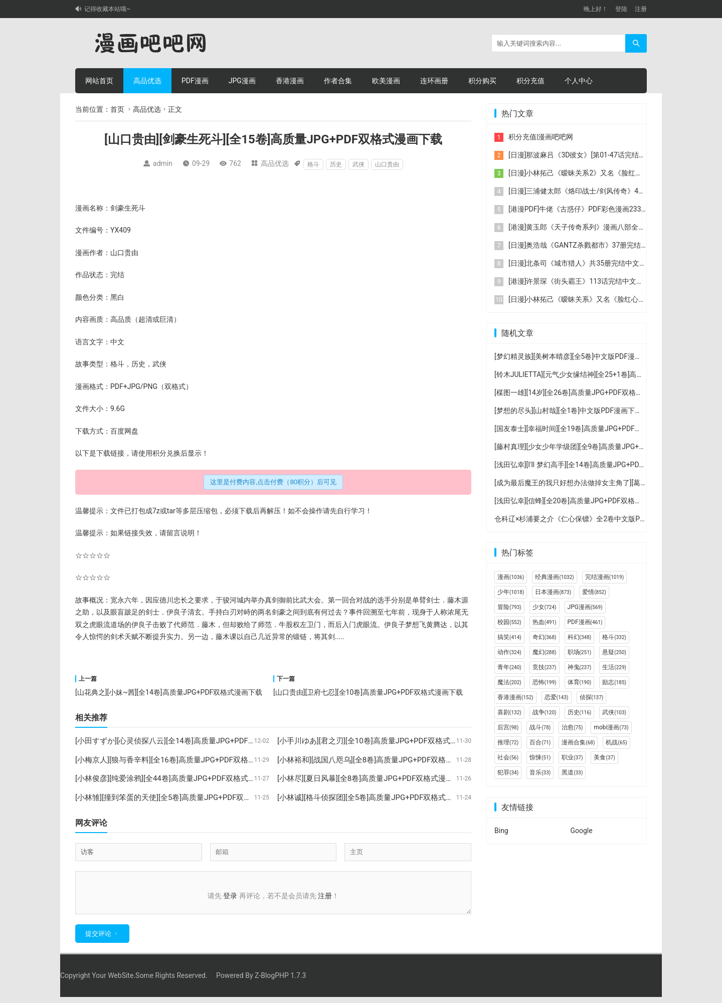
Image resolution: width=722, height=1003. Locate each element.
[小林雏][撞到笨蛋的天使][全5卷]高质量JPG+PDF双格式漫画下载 (182, 797)
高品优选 (147, 81)
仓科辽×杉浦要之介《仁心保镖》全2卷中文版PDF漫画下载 (585, 519)
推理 (507, 742)
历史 (336, 164)
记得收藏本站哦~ (107, 9)
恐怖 (544, 682)
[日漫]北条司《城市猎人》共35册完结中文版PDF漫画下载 (597, 263)
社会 (507, 757)
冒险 (509, 607)
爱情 (594, 591)
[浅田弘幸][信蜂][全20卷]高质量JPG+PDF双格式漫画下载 (582, 501)
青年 (509, 667)
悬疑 (614, 652)
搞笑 (509, 637)
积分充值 (530, 81)
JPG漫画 (242, 81)
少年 (510, 591)
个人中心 (579, 81)
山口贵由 (387, 164)
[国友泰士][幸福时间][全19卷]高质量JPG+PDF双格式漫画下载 (589, 429)
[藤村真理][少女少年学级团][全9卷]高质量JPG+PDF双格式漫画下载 (597, 447)
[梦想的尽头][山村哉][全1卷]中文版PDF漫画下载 (568, 411)
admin (162, 163)
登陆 (621, 9)
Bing (501, 831)
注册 (641, 9)
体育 (580, 682)
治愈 (572, 727)
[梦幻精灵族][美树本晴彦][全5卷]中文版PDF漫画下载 (575, 356)
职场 (580, 652)
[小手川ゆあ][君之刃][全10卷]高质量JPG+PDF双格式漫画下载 (378, 740)
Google (582, 831)
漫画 (510, 576)
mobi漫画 (611, 727)
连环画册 (434, 81)
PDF (116, 386)
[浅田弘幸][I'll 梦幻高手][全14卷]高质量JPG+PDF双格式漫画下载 (593, 465)
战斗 (540, 727)
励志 (614, 682)
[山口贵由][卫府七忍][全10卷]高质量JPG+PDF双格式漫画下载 (368, 692)
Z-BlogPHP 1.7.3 (280, 981)
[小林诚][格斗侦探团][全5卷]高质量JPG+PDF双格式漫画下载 (376, 797)
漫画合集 (578, 742)
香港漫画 (290, 81)
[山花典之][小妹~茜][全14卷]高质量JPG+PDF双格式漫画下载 (168, 692)
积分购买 (482, 81)
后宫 (507, 727)
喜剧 (509, 712)
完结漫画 (604, 576)
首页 (117, 109)
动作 (509, 652)
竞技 (544, 667)
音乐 (540, 772)
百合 (540, 742)
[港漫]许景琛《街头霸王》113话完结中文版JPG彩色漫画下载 (603, 281)
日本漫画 (553, 591)
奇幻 (544, 637)
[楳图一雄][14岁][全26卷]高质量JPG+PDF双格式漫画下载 (582, 392)
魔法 (509, 682)
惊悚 (540, 757)
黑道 (572, 772)
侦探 (592, 697)
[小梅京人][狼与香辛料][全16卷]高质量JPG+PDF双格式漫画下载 (180, 759)
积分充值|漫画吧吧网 (540, 137)
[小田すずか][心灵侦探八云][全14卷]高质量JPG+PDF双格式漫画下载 (188, 740)
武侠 (358, 164)
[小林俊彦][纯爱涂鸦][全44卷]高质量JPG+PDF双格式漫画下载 (176, 778)
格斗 (313, 164)
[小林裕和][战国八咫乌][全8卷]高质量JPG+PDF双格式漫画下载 (380, 759)
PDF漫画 (195, 81)
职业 (572, 757)
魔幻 (544, 652)
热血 (544, 622)
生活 (614, 667)
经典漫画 (554, 576)
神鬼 (580, 667)
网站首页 (99, 81)
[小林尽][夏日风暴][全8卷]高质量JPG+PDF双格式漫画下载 (372, 778)
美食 (604, 757)
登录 (230, 896)
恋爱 (557, 697)
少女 (544, 607)
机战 (616, 742)
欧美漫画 (386, 81)
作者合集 (338, 81)
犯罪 (507, 772)
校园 (509, 622)
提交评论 (98, 939)
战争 (544, 712)
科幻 (580, 637)
